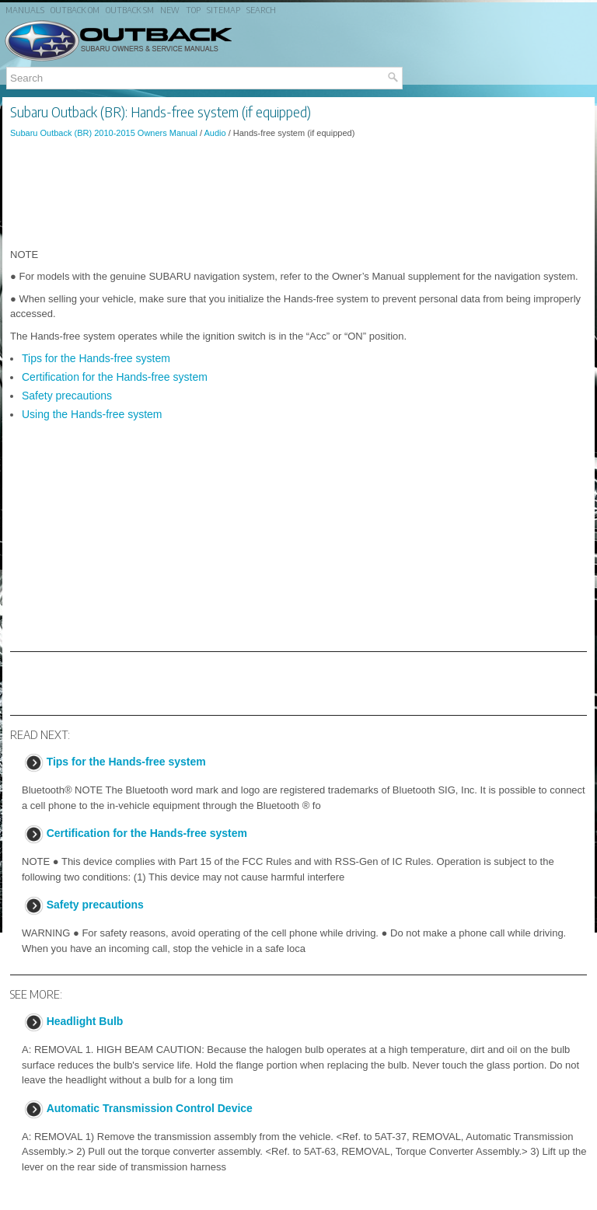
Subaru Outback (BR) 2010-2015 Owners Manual (103, 133)
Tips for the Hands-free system (96, 358)
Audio (214, 133)
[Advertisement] (298, 193)
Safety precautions (67, 395)
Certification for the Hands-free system (115, 377)
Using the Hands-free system (92, 414)
